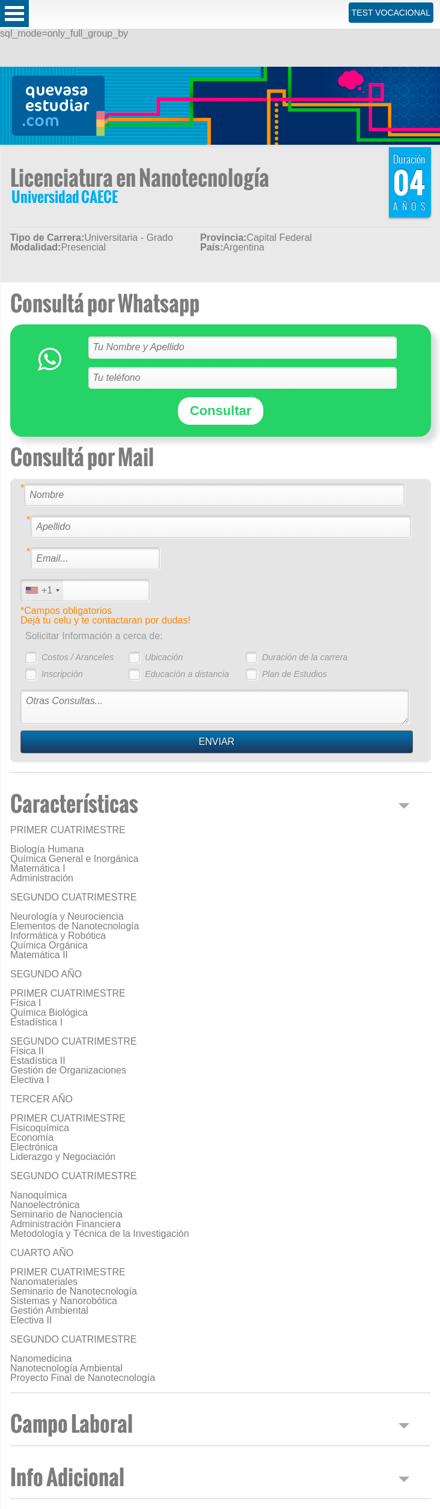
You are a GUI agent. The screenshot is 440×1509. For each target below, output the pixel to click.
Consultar (221, 410)
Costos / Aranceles (77, 657)
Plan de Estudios (294, 674)
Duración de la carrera (304, 657)
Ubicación (164, 657)
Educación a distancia (187, 674)
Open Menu (14, 13)
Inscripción (62, 674)
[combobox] (42, 590)
